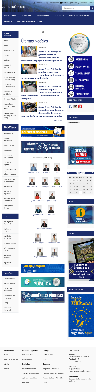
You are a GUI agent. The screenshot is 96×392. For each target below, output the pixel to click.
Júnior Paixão (38, 210)
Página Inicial (10, 15)
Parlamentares (27, 354)
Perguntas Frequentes (79, 15)
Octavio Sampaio (38, 238)
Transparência (42, 15)
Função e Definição (11, 359)
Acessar (91, 3)
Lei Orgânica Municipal (30, 373)
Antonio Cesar (33, 168)
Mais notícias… (59, 120)
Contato (65, 3)
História (6, 354)
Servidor (8, 21)
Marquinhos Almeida (44, 224)
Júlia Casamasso (38, 196)
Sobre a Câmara (7, 34)
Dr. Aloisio (46, 168)
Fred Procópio (32, 182)
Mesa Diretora (27, 359)
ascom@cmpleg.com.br (82, 371)
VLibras (74, 3)
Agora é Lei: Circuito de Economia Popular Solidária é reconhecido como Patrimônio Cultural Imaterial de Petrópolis (41, 92)
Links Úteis (9, 272)
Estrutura (7, 364)
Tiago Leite (54, 253)
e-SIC (45, 359)
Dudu (57, 168)
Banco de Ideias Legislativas (29, 21)
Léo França (51, 210)
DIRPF (45, 382)
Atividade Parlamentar (10, 126)
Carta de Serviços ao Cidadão (53, 373)
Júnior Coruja (52, 196)
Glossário (25, 382)
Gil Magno (44, 182)
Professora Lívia (54, 238)
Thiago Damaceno (40, 253)
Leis (6, 215)
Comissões (26, 364)
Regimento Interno (29, 368)
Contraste (83, 3)
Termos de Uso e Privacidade (53, 378)
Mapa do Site (40, 3)
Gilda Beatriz (57, 182)
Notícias (7, 368)
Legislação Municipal (29, 378)
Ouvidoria (26, 15)
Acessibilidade (53, 3)
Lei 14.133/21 (59, 15)
